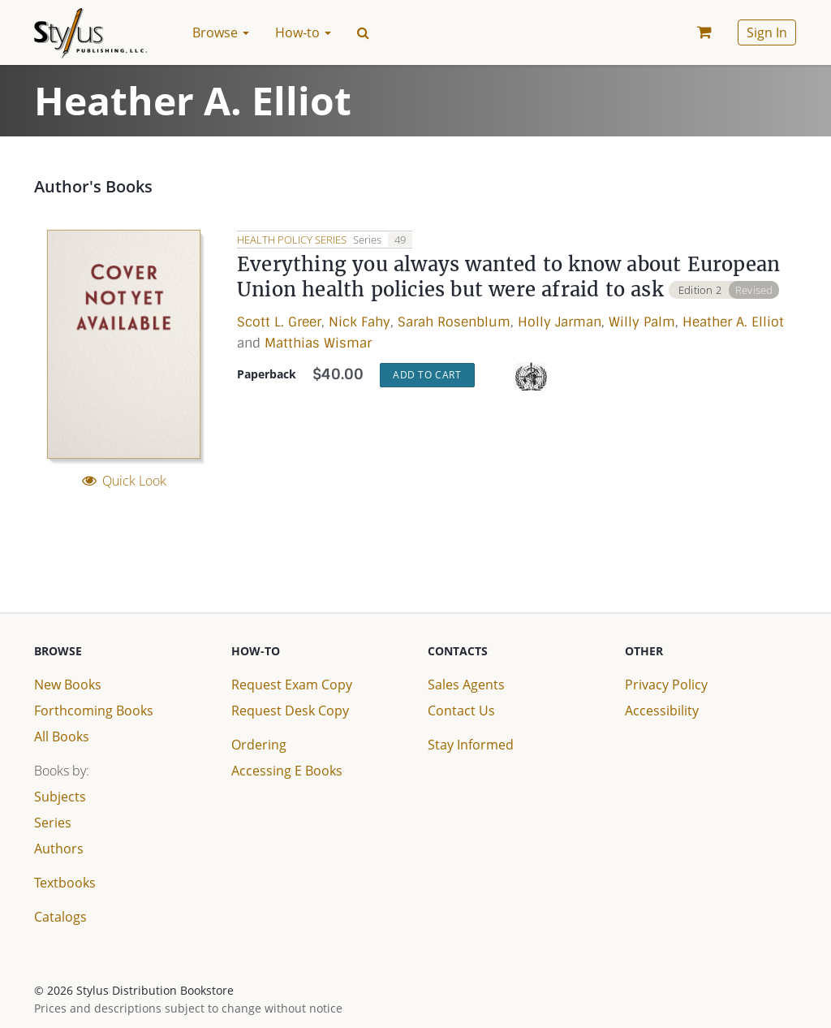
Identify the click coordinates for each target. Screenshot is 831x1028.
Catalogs (60, 917)
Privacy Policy (666, 684)
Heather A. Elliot (733, 322)
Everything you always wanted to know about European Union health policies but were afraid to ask (510, 278)
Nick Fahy (359, 322)
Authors (59, 848)
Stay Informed (471, 745)
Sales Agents (466, 684)
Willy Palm (642, 322)
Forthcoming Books (93, 710)
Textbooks (65, 883)
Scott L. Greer (279, 322)
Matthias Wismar (318, 343)
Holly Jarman (559, 322)
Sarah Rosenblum (454, 322)
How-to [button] (303, 32)
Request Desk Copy (290, 710)
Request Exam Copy (291, 684)
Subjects (60, 797)
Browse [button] (220, 32)
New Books (67, 684)
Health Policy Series (293, 239)
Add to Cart (427, 375)
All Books (61, 736)
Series (52, 822)
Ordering (258, 745)
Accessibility (662, 710)
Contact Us (461, 710)
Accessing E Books (286, 771)
